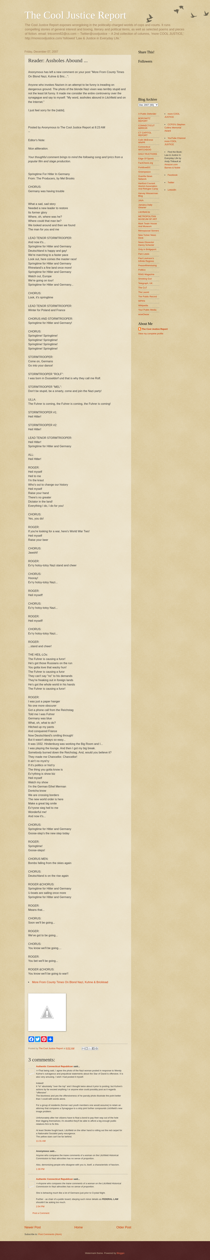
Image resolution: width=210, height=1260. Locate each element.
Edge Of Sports (146, 158)
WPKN (141, 301)
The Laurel (143, 292)
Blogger (120, 1253)
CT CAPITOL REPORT (144, 134)
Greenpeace (144, 171)
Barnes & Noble (172, 167)
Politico (142, 269)
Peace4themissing (147, 265)
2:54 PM (40, 1206)
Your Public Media (147, 309)
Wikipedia (143, 305)
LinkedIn (172, 189)
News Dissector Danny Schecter (146, 243)
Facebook (173, 175)
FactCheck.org (145, 163)
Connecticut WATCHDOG (144, 148)
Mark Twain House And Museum (147, 224)
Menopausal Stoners (148, 230)
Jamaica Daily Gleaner (145, 206)
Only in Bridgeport (147, 249)
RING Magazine (146, 274)
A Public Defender (147, 113)
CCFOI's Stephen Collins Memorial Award (174, 127)
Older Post (123, 1227)
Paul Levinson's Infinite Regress (146, 259)
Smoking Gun (145, 278)
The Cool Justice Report (75, 15)
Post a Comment (41, 1213)
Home (78, 1227)
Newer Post (32, 1227)
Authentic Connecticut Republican (54, 1066)
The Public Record (147, 296)
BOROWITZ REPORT (144, 119)
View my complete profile (150, 333)
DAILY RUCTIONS (147, 154)
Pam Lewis (143, 254)
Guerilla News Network (145, 177)
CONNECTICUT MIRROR (146, 126)
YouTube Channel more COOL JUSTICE (175, 141)
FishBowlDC (144, 167)
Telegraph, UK (145, 283)
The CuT (142, 287)
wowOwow (143, 314)
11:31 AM (41, 1141)
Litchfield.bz (144, 212)
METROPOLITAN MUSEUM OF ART (147, 217)
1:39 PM (40, 1169)
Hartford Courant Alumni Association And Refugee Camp (148, 186)
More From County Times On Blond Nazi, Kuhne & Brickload (70, 982)
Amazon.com (171, 164)
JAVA (141, 200)
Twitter (171, 182)
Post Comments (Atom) (50, 1234)
